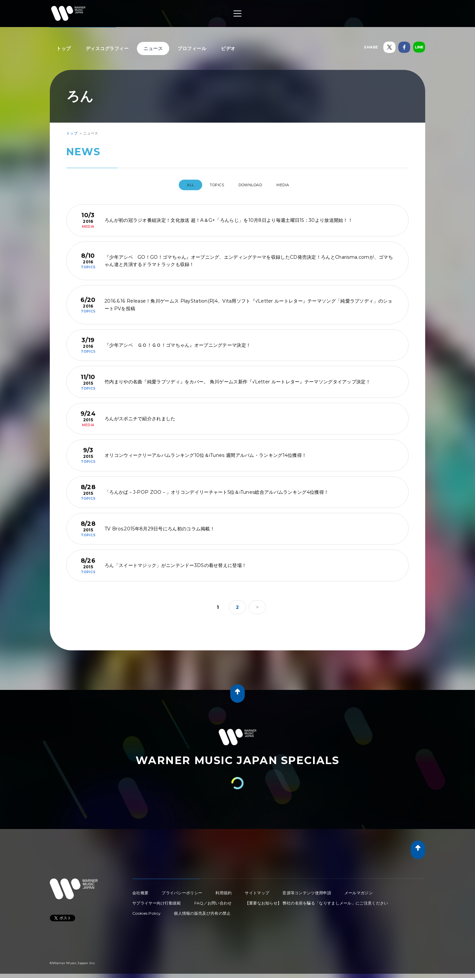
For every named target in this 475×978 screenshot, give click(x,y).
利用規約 (223, 890)
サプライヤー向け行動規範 (156, 900)
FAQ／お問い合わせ (213, 900)
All (180, 185)
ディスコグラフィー (107, 48)
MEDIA (292, 185)
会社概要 (140, 890)
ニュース (153, 48)
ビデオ (228, 48)
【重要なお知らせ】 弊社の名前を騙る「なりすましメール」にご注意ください (316, 900)
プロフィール (191, 48)
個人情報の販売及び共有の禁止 (202, 910)
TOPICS (212, 185)
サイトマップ (257, 890)
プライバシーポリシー (182, 890)
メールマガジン (358, 890)
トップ (63, 48)
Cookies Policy (146, 910)
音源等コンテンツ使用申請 (306, 890)
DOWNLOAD (252, 185)
